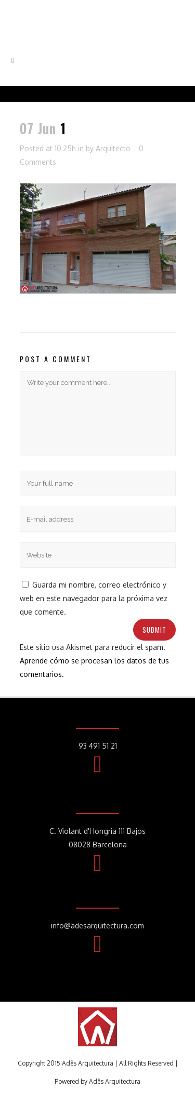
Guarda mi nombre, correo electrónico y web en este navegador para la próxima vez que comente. (93, 598)
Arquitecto (113, 148)
